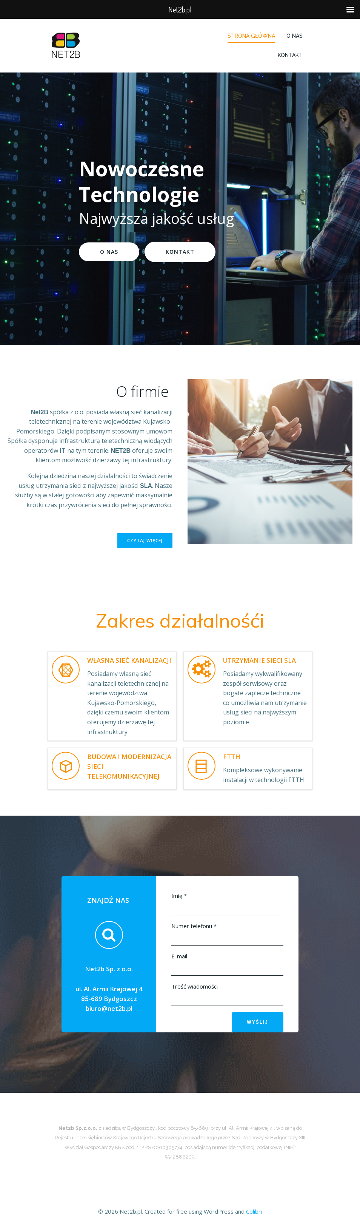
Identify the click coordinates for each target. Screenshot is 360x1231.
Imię (179, 895)
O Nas (294, 36)
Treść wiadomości (194, 986)
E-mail (179, 956)
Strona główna (251, 36)
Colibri (254, 1211)
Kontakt (290, 55)
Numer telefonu (194, 926)
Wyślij (257, 1022)
